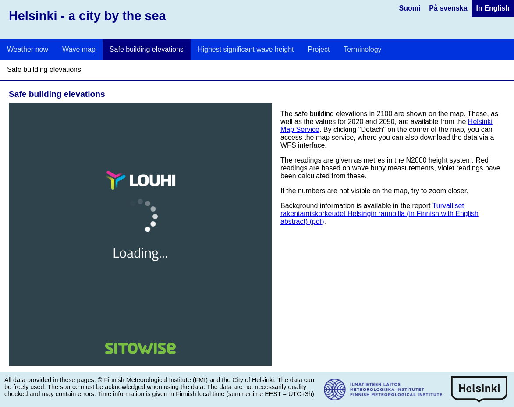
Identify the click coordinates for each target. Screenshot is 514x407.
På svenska (448, 8)
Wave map (79, 49)
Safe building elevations (147, 49)
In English (493, 8)
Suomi (409, 8)
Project (319, 49)
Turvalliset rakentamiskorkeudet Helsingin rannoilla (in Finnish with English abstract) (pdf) (379, 213)
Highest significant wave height (246, 49)
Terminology (362, 49)
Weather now (27, 49)
